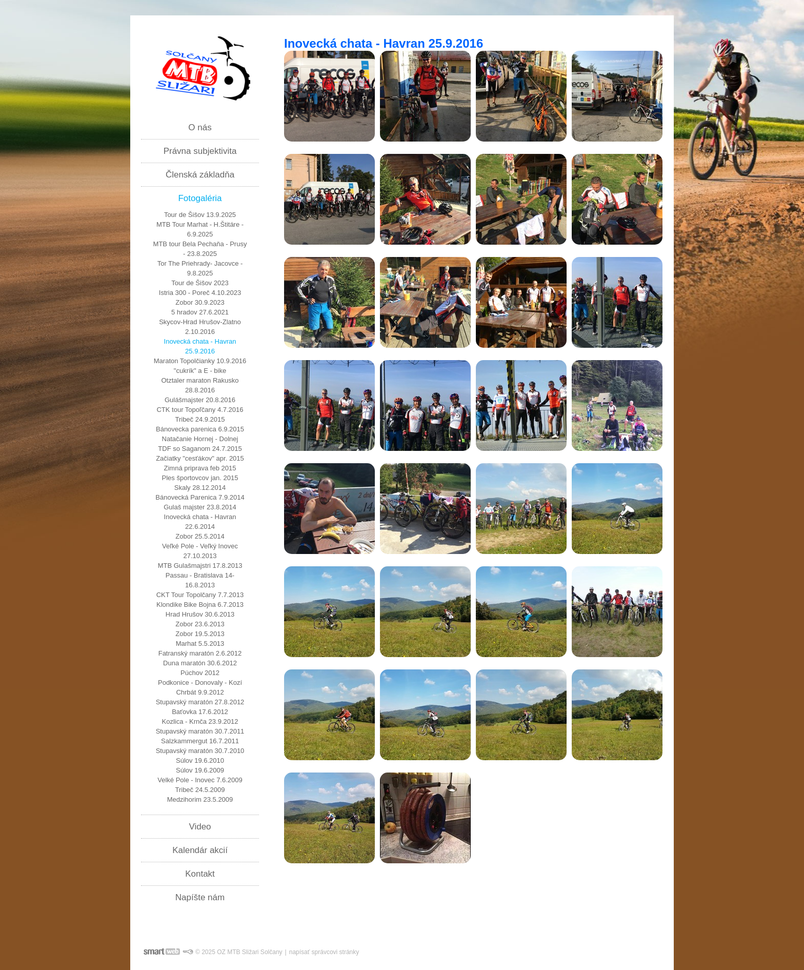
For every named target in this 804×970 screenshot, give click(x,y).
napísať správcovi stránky (324, 952)
